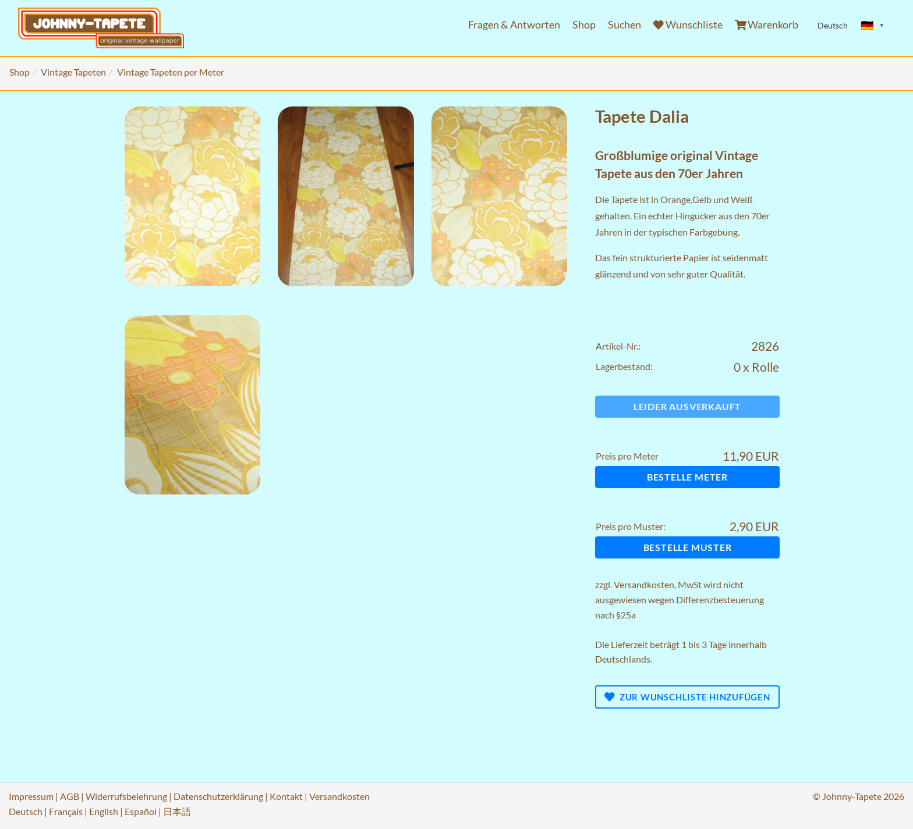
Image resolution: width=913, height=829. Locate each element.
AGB (69, 796)
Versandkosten (644, 584)
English (103, 811)
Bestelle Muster (687, 547)
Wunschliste (688, 25)
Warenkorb (767, 25)
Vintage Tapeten (73, 71)
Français (66, 811)
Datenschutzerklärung (218, 796)
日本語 (177, 811)
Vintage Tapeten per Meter (170, 71)
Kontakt (286, 796)
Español (141, 811)
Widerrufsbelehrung (126, 796)
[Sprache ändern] (873, 26)
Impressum (31, 796)
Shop (584, 25)
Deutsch (26, 811)
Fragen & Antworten (514, 25)
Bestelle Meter (687, 476)
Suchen (624, 25)
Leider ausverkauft (687, 406)
